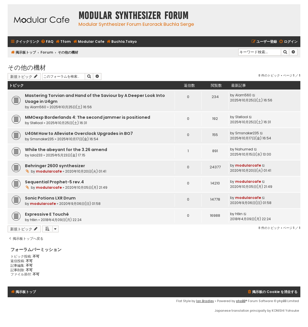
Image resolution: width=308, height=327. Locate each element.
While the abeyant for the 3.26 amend (66, 149)
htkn (33, 219)
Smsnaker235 (42, 139)
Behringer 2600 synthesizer (55, 166)
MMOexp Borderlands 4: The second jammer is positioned (87, 117)
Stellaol (36, 122)
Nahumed (244, 149)
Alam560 (38, 107)
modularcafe (49, 171)
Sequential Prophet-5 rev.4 (54, 182)
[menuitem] (47, 42)
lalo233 (36, 155)
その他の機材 (27, 67)
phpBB (240, 301)
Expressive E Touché (47, 214)
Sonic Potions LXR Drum (50, 198)
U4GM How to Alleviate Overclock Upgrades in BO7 (79, 133)
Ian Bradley (205, 301)
